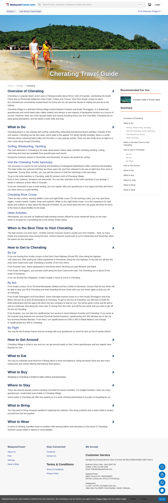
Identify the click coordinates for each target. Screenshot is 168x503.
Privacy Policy (53, 473)
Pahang (19, 86)
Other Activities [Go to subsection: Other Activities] (132, 138)
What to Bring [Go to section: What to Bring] (129, 185)
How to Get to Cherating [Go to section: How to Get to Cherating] (134, 150)
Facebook (51, 452)
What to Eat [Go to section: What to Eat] (129, 170)
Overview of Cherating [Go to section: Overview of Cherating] (133, 118)
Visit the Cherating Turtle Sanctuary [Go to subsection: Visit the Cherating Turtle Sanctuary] (141, 131)
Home (10, 86)
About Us (12, 452)
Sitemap (11, 460)
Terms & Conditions (55, 469)
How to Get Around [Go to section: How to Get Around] (132, 165)
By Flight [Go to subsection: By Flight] (130, 161)
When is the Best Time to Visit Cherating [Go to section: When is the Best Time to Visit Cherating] (136, 143)
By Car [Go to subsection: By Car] (129, 154)
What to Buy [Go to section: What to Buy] (129, 175)
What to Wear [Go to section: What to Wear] (129, 190)
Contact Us (51, 456)
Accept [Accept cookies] (162, 499)
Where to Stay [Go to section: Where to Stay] (130, 180)
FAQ (10, 456)
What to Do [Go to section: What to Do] (128, 123)
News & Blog (13, 464)
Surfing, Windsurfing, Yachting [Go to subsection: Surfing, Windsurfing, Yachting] (138, 128)
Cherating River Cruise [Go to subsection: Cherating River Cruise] (135, 134)
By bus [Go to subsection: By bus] (129, 158)
